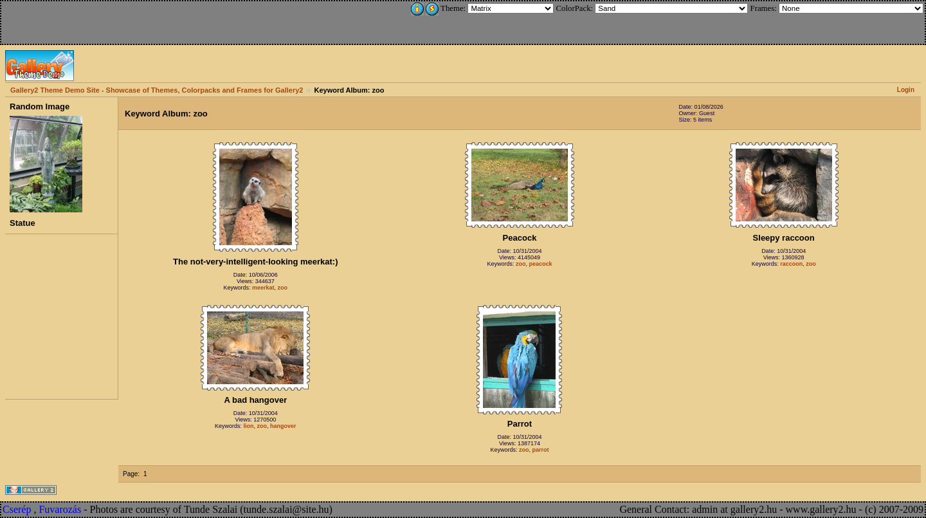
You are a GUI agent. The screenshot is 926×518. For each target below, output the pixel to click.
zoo (283, 287)
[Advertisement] (88, 20)
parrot (540, 450)
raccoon (791, 264)
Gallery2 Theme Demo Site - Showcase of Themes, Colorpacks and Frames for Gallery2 (156, 90)
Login (905, 89)
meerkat (263, 287)
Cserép (17, 509)
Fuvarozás (60, 509)
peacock (540, 264)
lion (249, 426)
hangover (283, 426)
